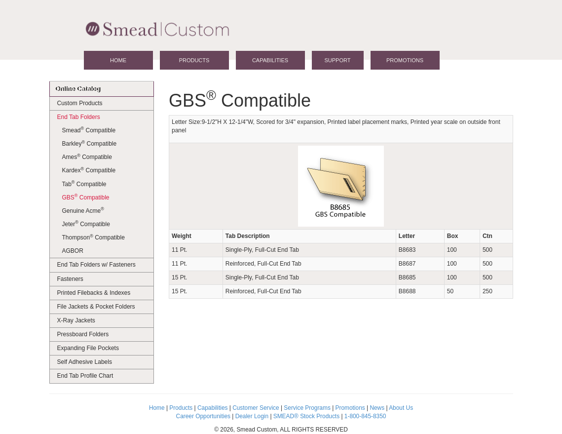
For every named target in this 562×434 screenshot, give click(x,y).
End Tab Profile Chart (85, 375)
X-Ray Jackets (76, 320)
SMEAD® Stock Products (306, 416)
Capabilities (270, 60)
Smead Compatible (89, 130)
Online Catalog (77, 88)
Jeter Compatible (86, 224)
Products (194, 60)
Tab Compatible (84, 184)
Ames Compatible (87, 157)
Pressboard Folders (83, 334)
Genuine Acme (83, 210)
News (377, 407)
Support (338, 60)
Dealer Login (251, 416)
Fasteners (70, 279)
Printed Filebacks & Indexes (94, 292)
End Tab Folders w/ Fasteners (96, 264)
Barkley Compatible (89, 144)
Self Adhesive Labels (84, 361)
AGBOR (72, 250)
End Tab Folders (78, 117)
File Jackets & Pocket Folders (96, 306)
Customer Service (255, 407)
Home (118, 60)
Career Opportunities (203, 416)
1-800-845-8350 (365, 416)
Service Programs (307, 407)
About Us (401, 407)
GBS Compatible (86, 197)
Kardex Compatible (89, 170)
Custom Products (80, 103)
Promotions (404, 60)
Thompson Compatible (93, 237)
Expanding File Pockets (88, 348)
